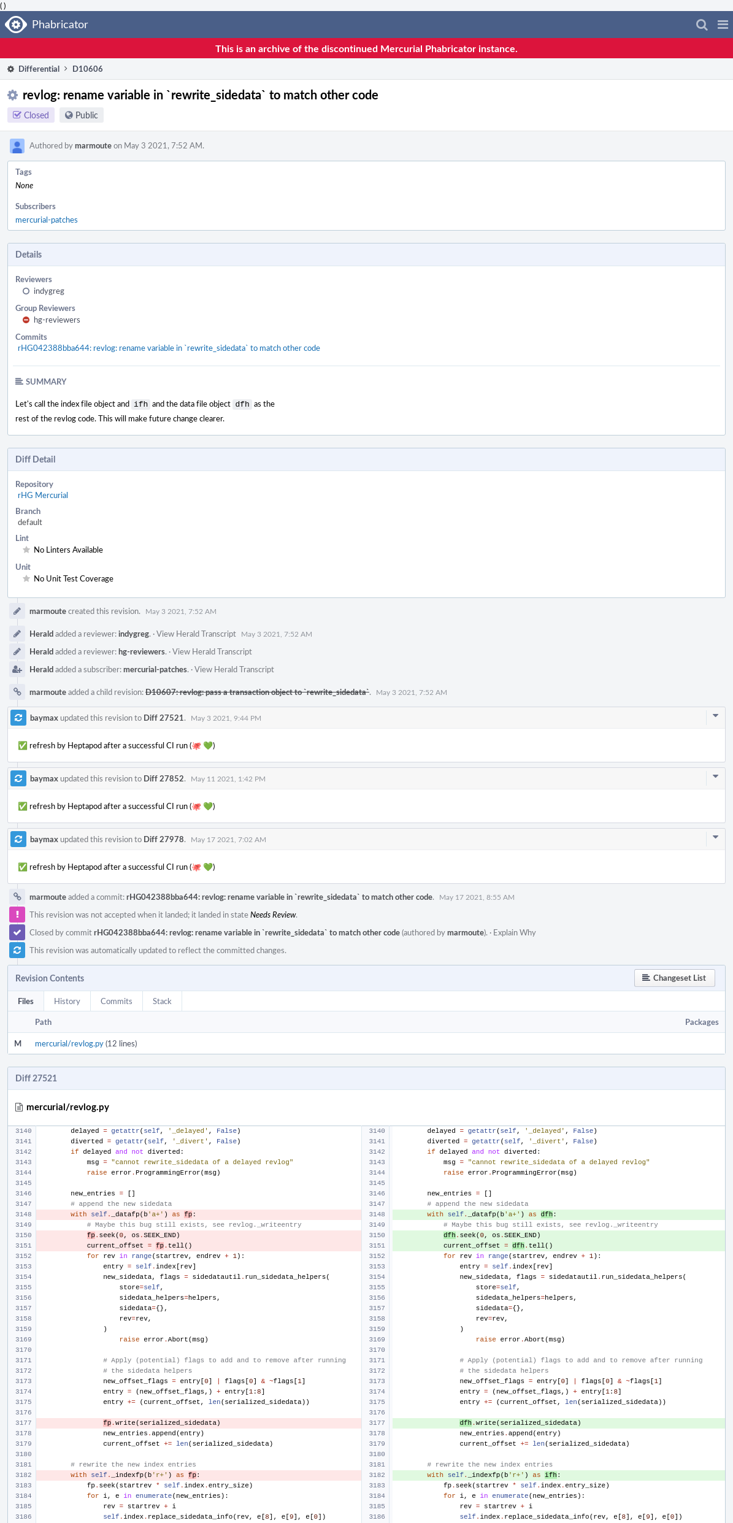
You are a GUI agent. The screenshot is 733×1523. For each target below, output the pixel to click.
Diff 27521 (164, 716)
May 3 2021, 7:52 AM (181, 610)
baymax (44, 716)
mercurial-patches (46, 219)
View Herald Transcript (196, 632)
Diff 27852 (164, 777)
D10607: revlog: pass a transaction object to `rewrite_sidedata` (257, 690)
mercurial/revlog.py (69, 1042)
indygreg (49, 290)
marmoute (93, 145)
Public (86, 115)
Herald (41, 632)
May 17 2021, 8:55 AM (477, 895)
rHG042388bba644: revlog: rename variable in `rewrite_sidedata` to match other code (169, 347)
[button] (723, 24)
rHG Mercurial (43, 493)
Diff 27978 (164, 837)
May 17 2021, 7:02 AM (228, 838)
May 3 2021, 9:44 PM (226, 716)
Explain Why (514, 931)
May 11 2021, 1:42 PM (228, 777)
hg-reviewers (57, 319)
